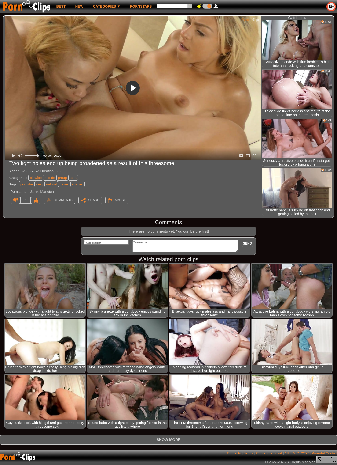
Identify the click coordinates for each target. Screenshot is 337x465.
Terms (248, 453)
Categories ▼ (106, 6)
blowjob (36, 178)
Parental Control (324, 453)
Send (247, 243)
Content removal (269, 453)
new (79, 6)
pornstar (26, 184)
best (61, 6)
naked (64, 184)
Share (93, 200)
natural (51, 184)
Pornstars (141, 6)
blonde (49, 178)
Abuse (120, 200)
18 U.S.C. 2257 (297, 453)
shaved (77, 184)
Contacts (234, 453)
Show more (168, 440)
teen (73, 178)
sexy (39, 184)
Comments (63, 200)
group (62, 178)
